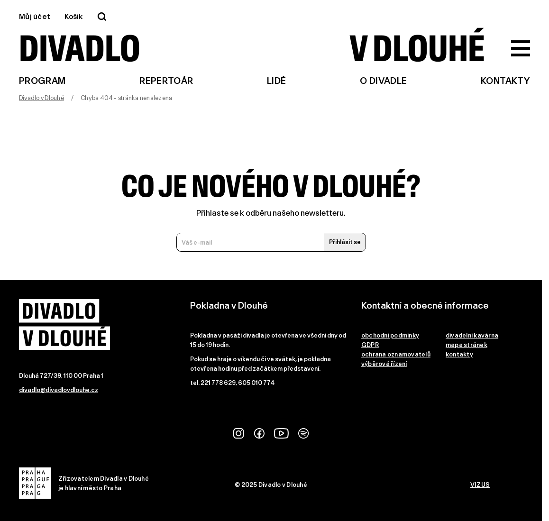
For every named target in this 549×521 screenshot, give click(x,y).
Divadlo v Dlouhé (41, 97)
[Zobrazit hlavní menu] (520, 48)
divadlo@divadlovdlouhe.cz (58, 389)
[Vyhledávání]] (102, 16)
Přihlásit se (345, 242)
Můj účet (34, 16)
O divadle (383, 80)
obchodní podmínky (390, 335)
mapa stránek (466, 344)
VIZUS (480, 484)
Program (42, 80)
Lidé (276, 80)
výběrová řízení (384, 363)
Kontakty (505, 80)
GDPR (370, 344)
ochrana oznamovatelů (395, 354)
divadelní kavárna (472, 335)
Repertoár (166, 80)
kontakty (459, 354)
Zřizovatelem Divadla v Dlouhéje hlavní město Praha (84, 483)
